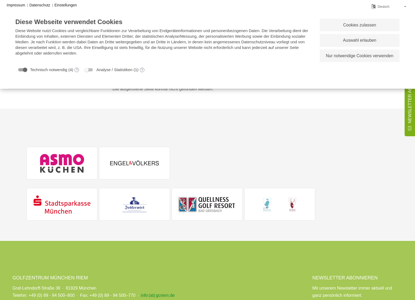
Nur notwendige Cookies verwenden (359, 55)
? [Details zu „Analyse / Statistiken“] (142, 70)
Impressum (16, 5)
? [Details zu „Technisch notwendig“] (77, 70)
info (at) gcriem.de (158, 295)
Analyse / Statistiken (114, 69)
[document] (163, 41)
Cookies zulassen (359, 25)
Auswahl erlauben (359, 40)
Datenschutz (39, 5)
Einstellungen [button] (65, 5)
